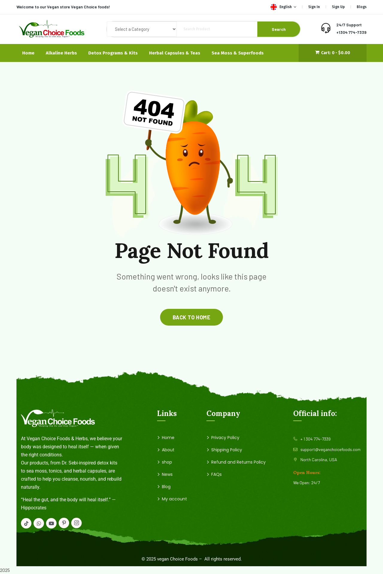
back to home (191, 317)
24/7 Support (349, 24)
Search (279, 29)
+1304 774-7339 (351, 32)
